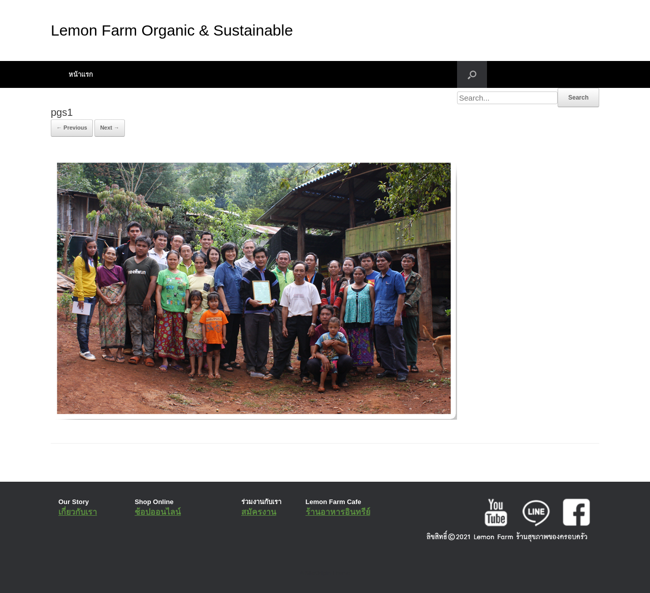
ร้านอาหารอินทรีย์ (338, 512)
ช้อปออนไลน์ (158, 512)
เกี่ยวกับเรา (77, 512)
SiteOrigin (318, 573)
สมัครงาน (258, 512)
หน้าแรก (81, 74)
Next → (109, 127)
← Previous (71, 127)
